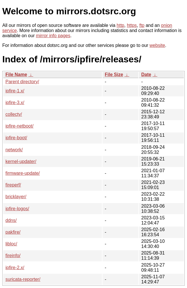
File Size (114, 74)
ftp (141, 25)
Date (146, 74)
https (132, 25)
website (157, 45)
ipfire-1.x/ (14, 90)
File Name (16, 74)
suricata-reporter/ (22, 279)
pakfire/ (12, 232)
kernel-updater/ (20, 161)
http (120, 25)
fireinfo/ (12, 255)
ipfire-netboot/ (19, 126)
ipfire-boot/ (16, 137)
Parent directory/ (22, 81)
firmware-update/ (22, 173)
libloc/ (11, 243)
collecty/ (13, 114)
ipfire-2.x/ (14, 267)
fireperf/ (13, 184)
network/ (14, 149)
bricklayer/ (15, 196)
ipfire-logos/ (17, 208)
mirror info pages (53, 35)
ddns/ (11, 220)
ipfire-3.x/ (14, 102)
